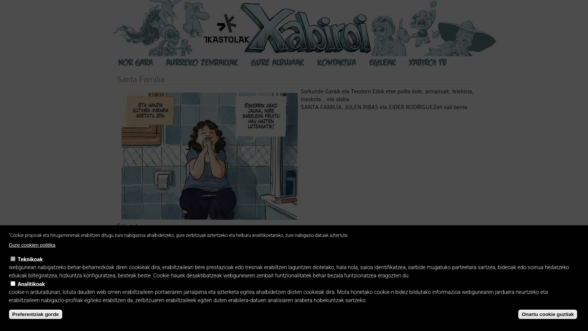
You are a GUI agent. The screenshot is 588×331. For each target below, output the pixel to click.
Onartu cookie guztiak (548, 314)
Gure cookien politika (32, 245)
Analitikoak (31, 284)
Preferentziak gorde (35, 314)
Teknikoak (30, 259)
